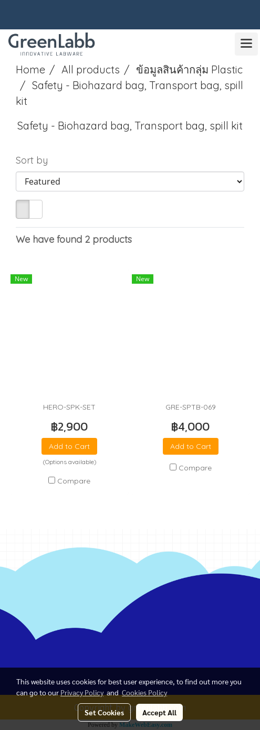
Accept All (159, 712)
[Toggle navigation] (246, 44)
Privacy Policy (81, 692)
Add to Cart (69, 446)
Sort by (36, 160)
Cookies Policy (144, 692)
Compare (73, 481)
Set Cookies (104, 712)
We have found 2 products (74, 239)
